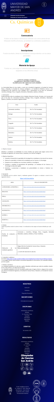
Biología (27, 312)
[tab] (27, 32)
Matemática (27, 319)
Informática (27, 317)
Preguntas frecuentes (27, 293)
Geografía (27, 316)
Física (30, 314)
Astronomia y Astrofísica (27, 341)
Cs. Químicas (25, 314)
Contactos (27, 290)
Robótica (27, 321)
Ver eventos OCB (27, 330)
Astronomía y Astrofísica (27, 310)
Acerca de (27, 287)
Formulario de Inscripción (27, 301)
